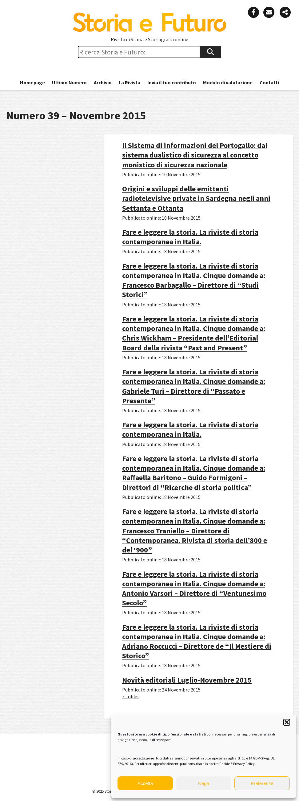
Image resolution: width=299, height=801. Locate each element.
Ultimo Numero (69, 82)
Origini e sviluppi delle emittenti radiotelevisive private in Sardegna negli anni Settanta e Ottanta (196, 198)
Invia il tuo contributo (171, 82)
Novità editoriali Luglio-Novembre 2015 (187, 680)
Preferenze (262, 783)
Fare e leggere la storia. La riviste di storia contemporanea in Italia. (190, 236)
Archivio (103, 82)
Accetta (145, 783)
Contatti (269, 82)
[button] (287, 722)
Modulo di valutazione (228, 82)
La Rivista (129, 82)
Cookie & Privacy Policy (237, 763)
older (130, 696)
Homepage (32, 82)
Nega (203, 783)
